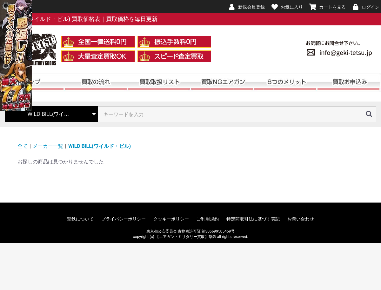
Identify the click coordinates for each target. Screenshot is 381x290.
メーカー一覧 (48, 146)
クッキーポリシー (171, 218)
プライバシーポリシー (123, 218)
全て (22, 146)
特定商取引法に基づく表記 (253, 218)
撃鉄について (80, 218)
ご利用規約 (208, 218)
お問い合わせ (300, 218)
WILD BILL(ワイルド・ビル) (99, 146)
